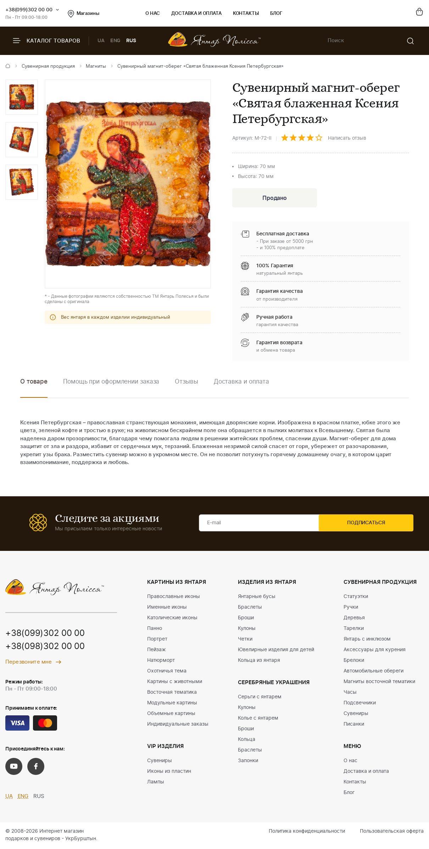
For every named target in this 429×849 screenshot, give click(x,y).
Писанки (354, 725)
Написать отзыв (347, 138)
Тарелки (354, 629)
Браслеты (250, 608)
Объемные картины (171, 714)
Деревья (354, 618)
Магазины (83, 14)
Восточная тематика (172, 693)
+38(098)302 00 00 (45, 648)
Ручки (351, 608)
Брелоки (354, 661)
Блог (276, 13)
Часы (350, 693)
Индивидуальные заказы (177, 725)
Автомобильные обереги (373, 672)
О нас (152, 13)
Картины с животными (174, 682)
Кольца (246, 740)
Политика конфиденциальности (307, 832)
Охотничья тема (166, 672)
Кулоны (247, 629)
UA (101, 40)
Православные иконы (173, 597)
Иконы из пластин (169, 772)
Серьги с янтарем (260, 698)
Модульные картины (172, 704)
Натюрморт (161, 661)
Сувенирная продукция (48, 66)
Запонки (248, 761)
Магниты (96, 66)
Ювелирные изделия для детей (276, 650)
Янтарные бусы (256, 597)
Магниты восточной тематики (379, 682)
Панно (154, 629)
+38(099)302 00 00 (28, 9)
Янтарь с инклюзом (367, 640)
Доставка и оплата (196, 13)
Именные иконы (167, 608)
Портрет (157, 640)
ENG (115, 40)
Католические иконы (172, 618)
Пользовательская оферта (392, 832)
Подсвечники (360, 704)
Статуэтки (356, 597)
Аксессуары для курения (375, 650)
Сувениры (159, 761)
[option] (21, 97)
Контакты (246, 13)
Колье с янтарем (258, 719)
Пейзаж (156, 650)
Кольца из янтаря (259, 661)
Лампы (155, 783)
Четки (245, 640)
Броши (246, 618)
